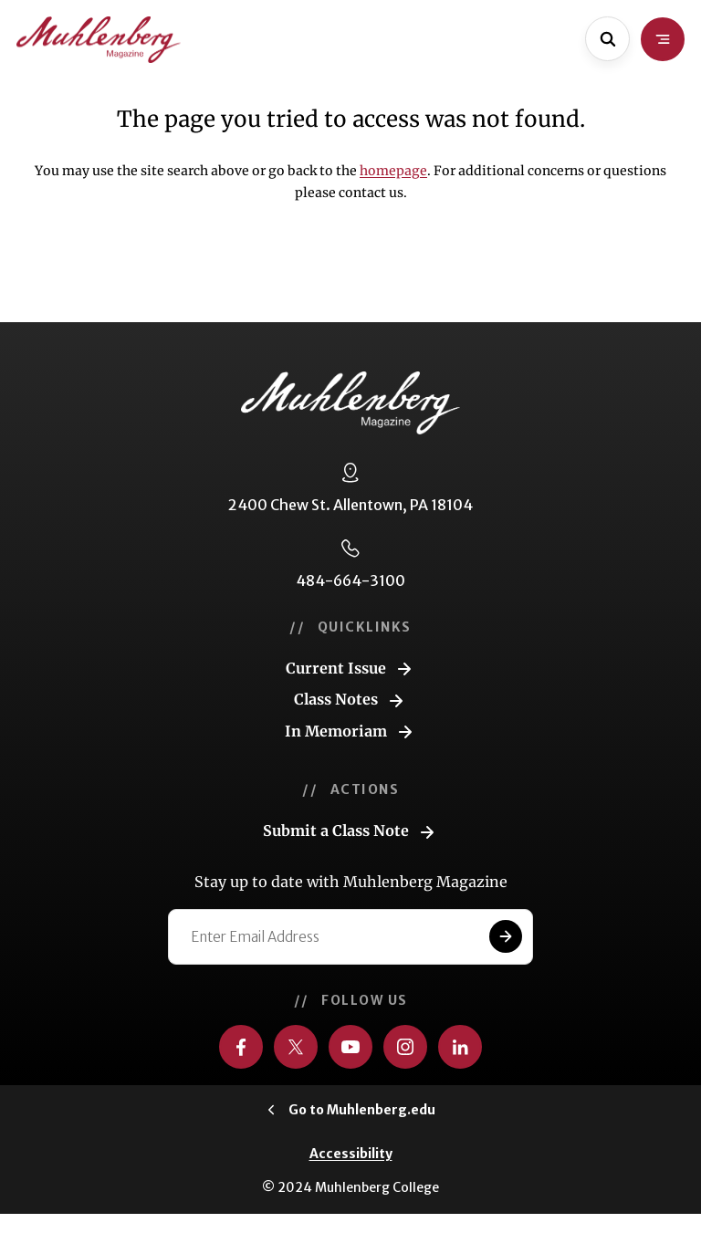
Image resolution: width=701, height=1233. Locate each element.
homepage (393, 170)
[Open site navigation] (663, 39)
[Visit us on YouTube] (350, 1047)
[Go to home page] (98, 39)
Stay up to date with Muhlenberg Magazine (350, 882)
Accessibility (350, 1153)
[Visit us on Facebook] (241, 1047)
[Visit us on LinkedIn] (460, 1047)
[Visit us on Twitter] (296, 1047)
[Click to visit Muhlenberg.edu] (351, 1110)
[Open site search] (607, 38)
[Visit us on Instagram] (405, 1047)
